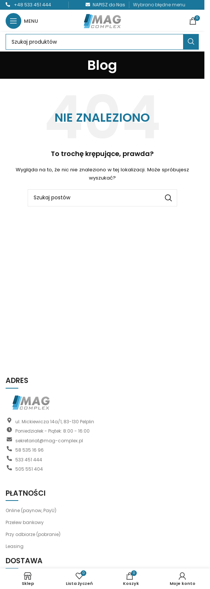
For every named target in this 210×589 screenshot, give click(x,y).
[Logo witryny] (102, 20)
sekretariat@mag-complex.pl (49, 440)
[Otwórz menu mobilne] (22, 20)
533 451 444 (28, 459)
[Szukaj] (102, 42)
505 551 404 (29, 469)
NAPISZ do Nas (109, 4)
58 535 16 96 (29, 450)
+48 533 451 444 (32, 4)
